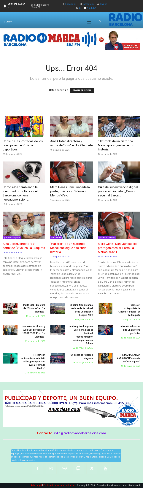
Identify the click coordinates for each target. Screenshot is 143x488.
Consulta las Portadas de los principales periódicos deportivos (23, 145)
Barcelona (56, 237)
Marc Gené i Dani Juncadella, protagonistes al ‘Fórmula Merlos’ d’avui (70, 191)
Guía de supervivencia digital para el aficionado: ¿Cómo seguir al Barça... (118, 191)
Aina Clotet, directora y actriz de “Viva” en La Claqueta (24, 246)
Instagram (88, 4)
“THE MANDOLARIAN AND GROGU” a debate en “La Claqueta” (128, 358)
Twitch (103, 4)
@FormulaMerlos (107, 237)
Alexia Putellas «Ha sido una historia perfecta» (130, 330)
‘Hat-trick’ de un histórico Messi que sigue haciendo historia (116, 145)
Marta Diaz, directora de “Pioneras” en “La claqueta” (34, 308)
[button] (99, 21)
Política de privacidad (54, 482)
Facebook (70, 4)
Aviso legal (36, 482)
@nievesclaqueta (12, 237)
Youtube (91, 8)
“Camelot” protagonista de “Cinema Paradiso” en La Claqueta (128, 308)
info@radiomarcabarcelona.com (80, 429)
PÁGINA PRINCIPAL (82, 90)
